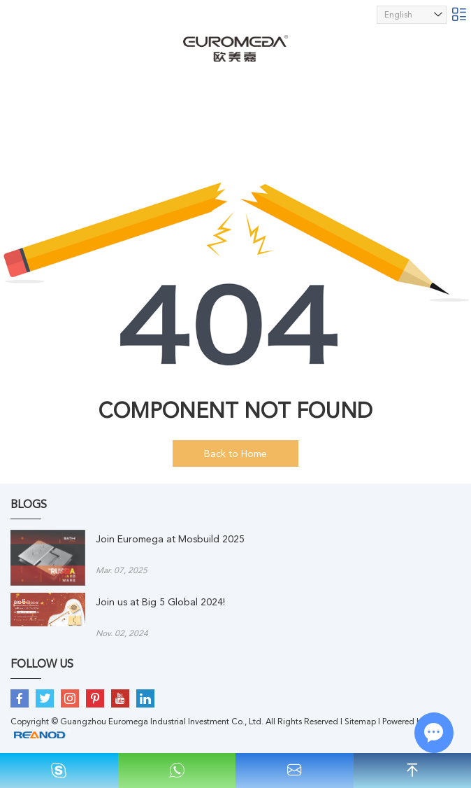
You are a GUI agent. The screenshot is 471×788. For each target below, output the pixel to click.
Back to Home (235, 453)
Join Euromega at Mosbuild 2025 (170, 538)
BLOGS (28, 504)
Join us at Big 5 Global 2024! (160, 601)
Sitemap (360, 721)
